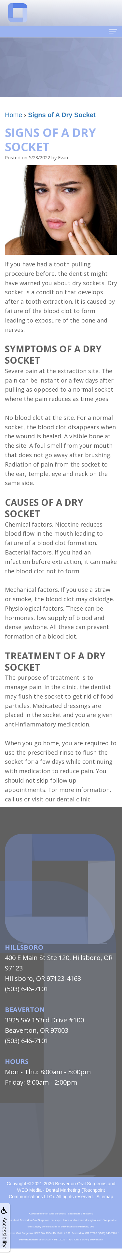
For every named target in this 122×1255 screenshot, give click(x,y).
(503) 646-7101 (26, 988)
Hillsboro (24, 947)
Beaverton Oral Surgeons (80, 1183)
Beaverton (25, 1009)
